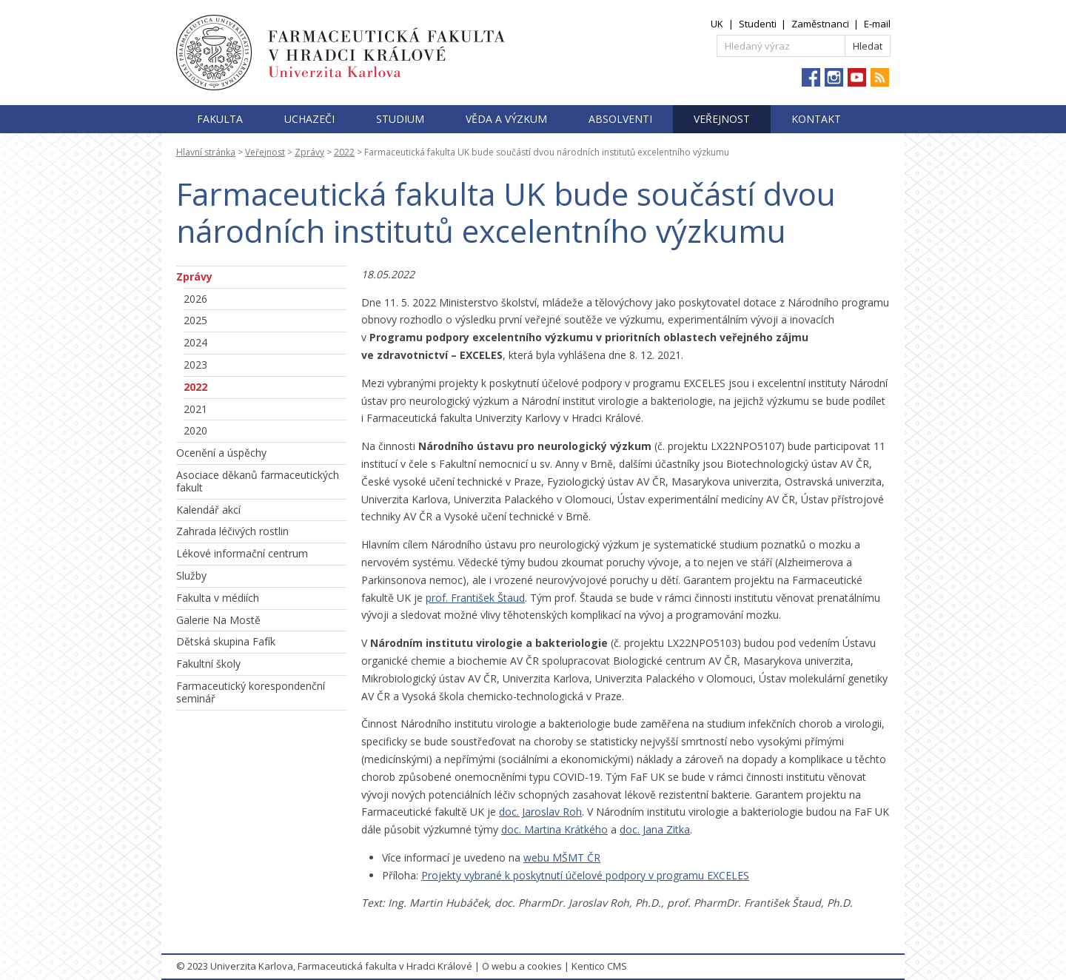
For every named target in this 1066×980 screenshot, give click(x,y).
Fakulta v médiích (217, 598)
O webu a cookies (522, 966)
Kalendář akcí (208, 510)
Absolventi (620, 119)
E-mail (877, 23)
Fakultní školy (208, 664)
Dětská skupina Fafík (225, 641)
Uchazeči (309, 119)
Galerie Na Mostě (218, 620)
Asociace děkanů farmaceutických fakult (257, 481)
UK (717, 23)
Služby (191, 575)
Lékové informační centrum (242, 553)
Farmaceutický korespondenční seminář (250, 692)
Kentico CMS (599, 966)
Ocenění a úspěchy (221, 453)
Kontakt (816, 119)
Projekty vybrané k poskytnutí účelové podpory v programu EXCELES (585, 875)
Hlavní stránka (205, 152)
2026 (195, 299)
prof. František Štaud (475, 598)
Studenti (758, 23)
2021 (195, 409)
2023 (195, 365)
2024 (195, 342)
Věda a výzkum (506, 119)
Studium (400, 119)
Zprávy (309, 152)
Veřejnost (722, 119)
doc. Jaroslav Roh (540, 812)
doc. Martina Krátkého (554, 829)
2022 (344, 152)
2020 (195, 430)
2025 (195, 320)
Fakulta (220, 119)
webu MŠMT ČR (561, 857)
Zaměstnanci (820, 23)
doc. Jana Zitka (655, 829)
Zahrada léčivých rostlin (232, 531)
